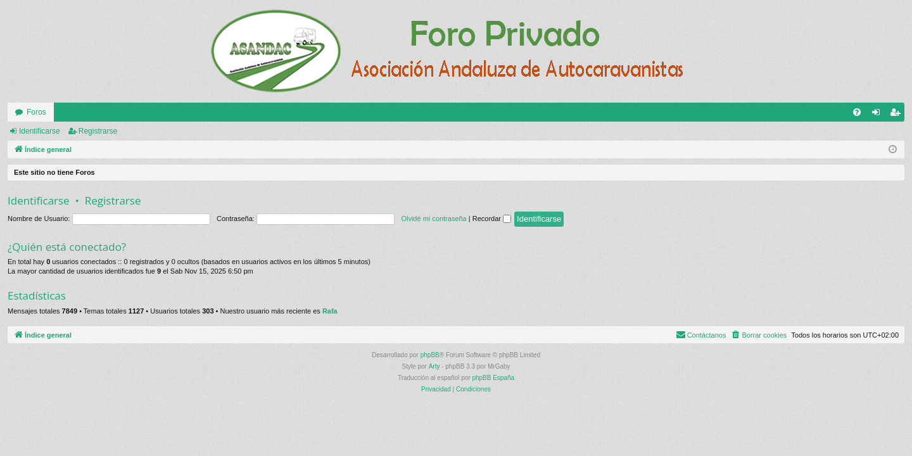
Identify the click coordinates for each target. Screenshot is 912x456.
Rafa (330, 311)
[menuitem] (856, 112)
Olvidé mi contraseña (433, 218)
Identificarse (39, 131)
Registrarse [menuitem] (897, 115)
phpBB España (493, 377)
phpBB (430, 355)
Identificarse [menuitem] (878, 115)
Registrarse (98, 131)
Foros (36, 112)
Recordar (491, 218)
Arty (434, 366)
